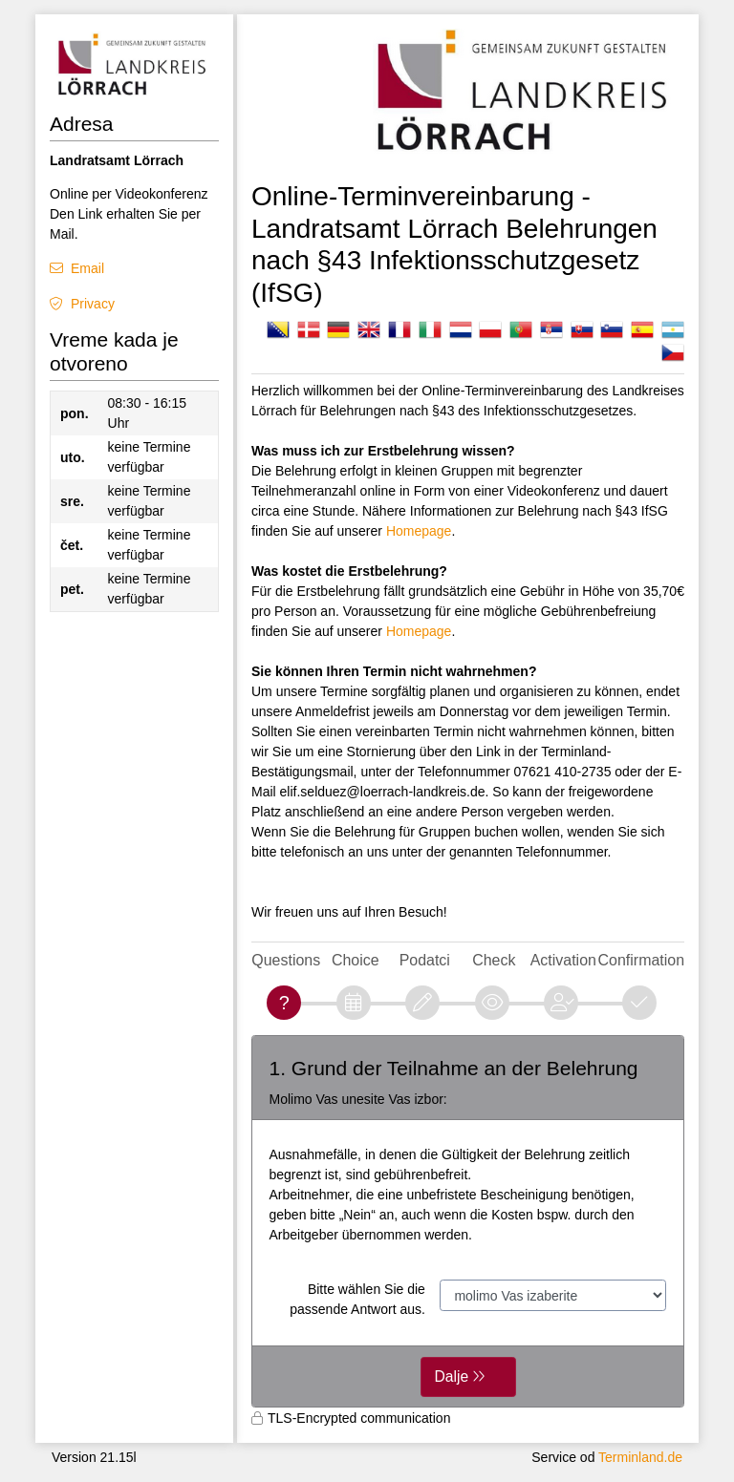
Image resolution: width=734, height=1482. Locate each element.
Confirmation (641, 960)
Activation (563, 960)
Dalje (452, 1376)
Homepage (419, 531)
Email (87, 268)
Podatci (424, 960)
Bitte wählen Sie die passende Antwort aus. (357, 1299)
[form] (467, 1221)
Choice (355, 960)
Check (493, 960)
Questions (285, 960)
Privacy (93, 303)
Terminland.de (640, 1457)
